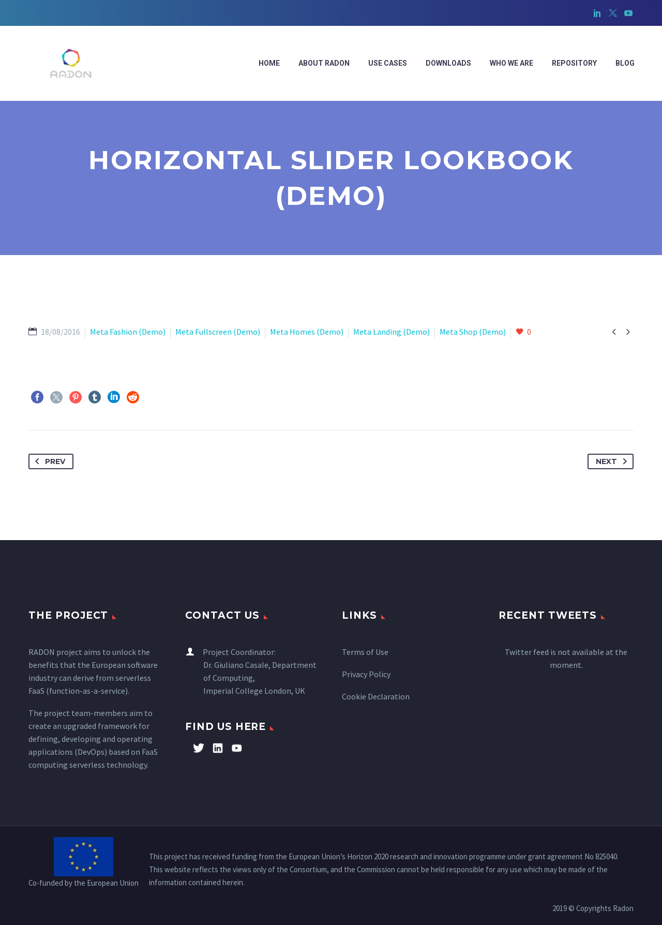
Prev (48, 461)
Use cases (387, 63)
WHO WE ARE (511, 63)
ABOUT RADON (324, 63)
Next (613, 461)
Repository (574, 63)
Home (269, 63)
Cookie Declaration (376, 696)
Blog (625, 63)
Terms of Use (365, 652)
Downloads (448, 63)
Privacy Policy (366, 674)
